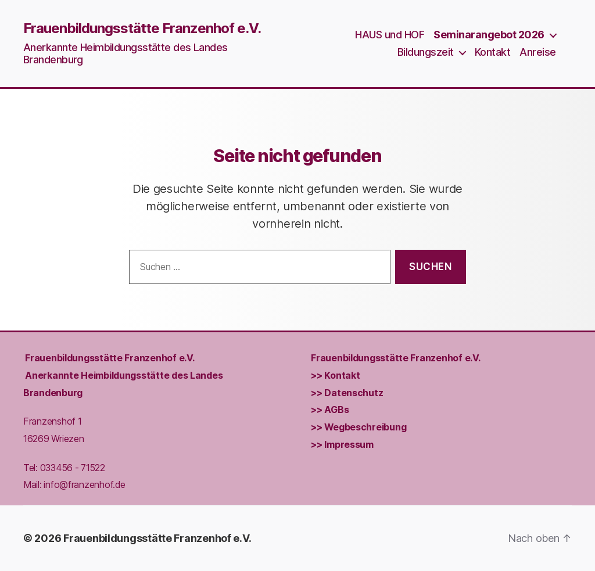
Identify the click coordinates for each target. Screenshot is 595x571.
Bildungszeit (425, 52)
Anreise (537, 52)
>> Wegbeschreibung (358, 427)
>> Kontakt (335, 375)
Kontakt (493, 52)
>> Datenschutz (347, 392)
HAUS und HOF (389, 34)
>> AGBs (330, 410)
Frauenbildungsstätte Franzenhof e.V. (142, 28)
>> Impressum (342, 444)
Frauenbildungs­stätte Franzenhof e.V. (109, 358)
